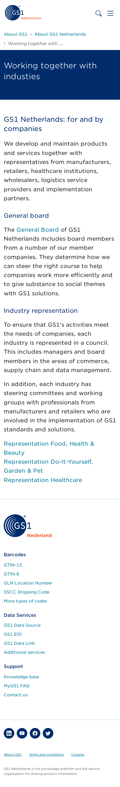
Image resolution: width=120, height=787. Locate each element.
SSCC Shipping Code (26, 591)
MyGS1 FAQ (16, 685)
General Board (37, 229)
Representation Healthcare (44, 480)
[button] (9, 733)
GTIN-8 (11, 573)
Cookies (77, 754)
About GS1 (12, 754)
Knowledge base (21, 676)
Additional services (24, 652)
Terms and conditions (46, 754)
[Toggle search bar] (98, 13)
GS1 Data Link (19, 643)
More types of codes (25, 600)
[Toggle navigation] (110, 13)
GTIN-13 (13, 564)
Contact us (16, 694)
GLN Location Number (28, 582)
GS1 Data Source (22, 625)
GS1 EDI (13, 634)
